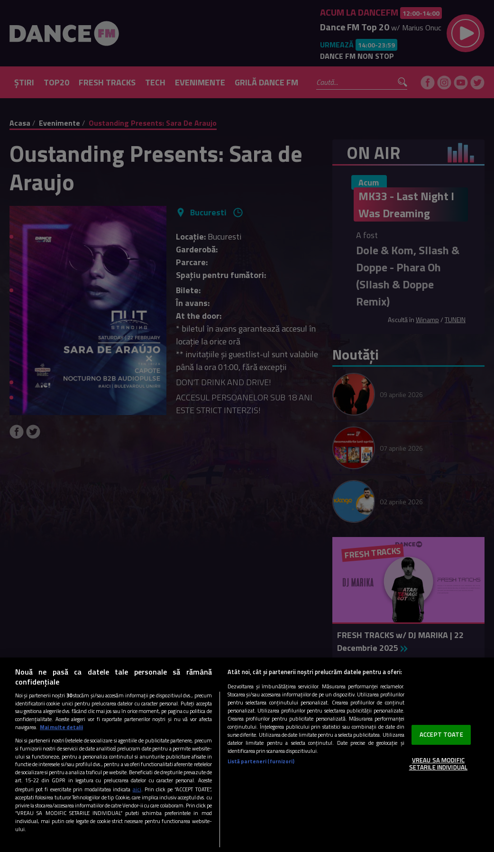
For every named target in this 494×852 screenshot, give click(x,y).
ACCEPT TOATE (441, 734)
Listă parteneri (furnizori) (261, 761)
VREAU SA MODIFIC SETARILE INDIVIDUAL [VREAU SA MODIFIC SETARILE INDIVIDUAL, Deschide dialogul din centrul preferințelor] (438, 763)
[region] (247, 755)
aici (137, 789)
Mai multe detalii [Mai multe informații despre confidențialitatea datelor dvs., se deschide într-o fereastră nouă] (61, 727)
